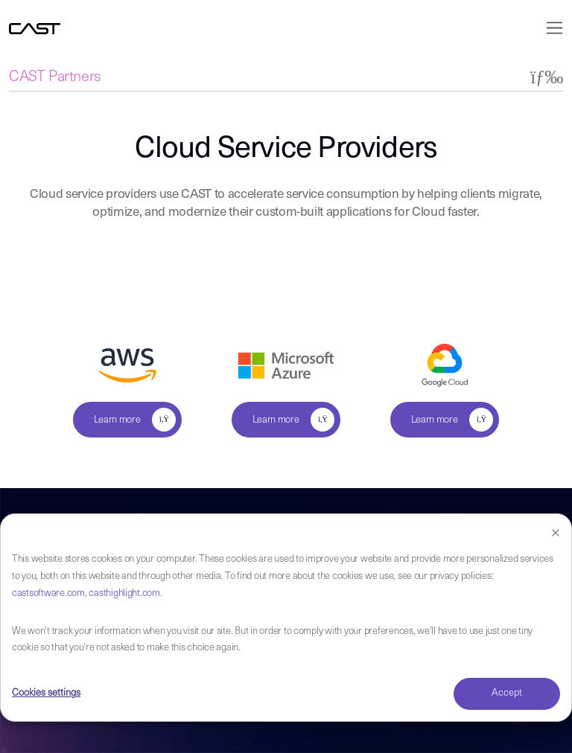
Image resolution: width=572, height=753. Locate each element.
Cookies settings (46, 693)
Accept (507, 693)
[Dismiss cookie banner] (555, 533)
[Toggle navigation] (550, 28)
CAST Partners (55, 77)
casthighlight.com (124, 593)
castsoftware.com (48, 593)
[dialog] (286, 617)
